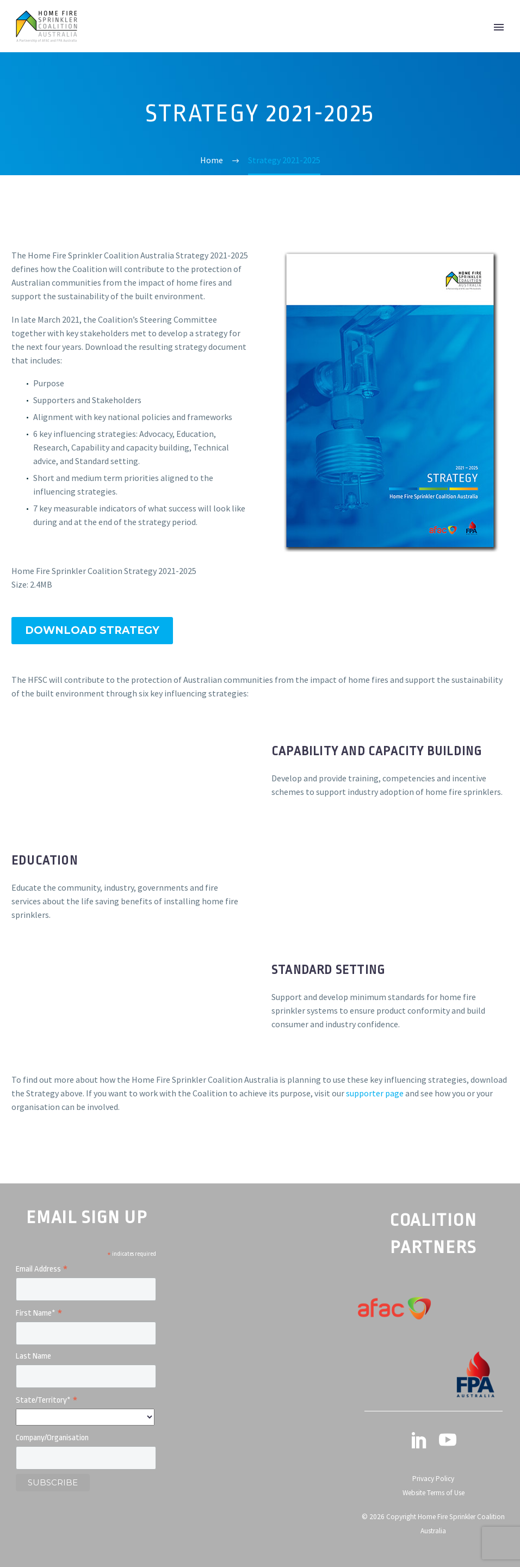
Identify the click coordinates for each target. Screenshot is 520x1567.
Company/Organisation (52, 1437)
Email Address (42, 1269)
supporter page (375, 1093)
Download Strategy (92, 630)
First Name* (39, 1313)
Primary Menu (499, 27)
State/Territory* (47, 1401)
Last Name (33, 1356)
